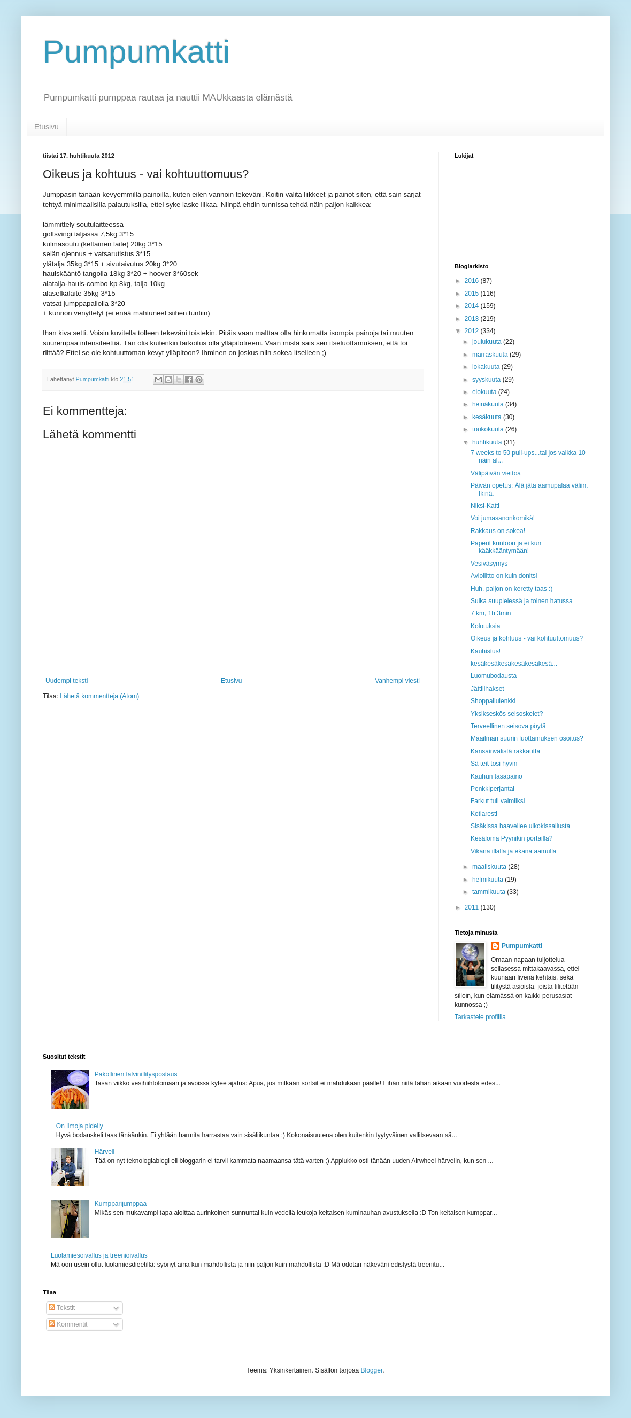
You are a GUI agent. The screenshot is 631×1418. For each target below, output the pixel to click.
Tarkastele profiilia (480, 1017)
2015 (473, 293)
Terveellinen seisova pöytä (508, 726)
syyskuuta (487, 379)
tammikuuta (489, 892)
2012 (473, 331)
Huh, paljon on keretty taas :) (511, 588)
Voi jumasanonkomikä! (503, 518)
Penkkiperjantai (492, 788)
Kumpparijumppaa (121, 1203)
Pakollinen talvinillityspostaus (136, 1074)
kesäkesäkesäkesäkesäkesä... (514, 663)
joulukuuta (487, 341)
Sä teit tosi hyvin (494, 763)
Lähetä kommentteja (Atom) (99, 696)
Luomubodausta (494, 676)
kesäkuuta (487, 417)
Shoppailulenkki (493, 701)
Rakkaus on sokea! (498, 531)
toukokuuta (488, 429)
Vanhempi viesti (397, 680)
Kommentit (68, 1324)
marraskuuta (491, 354)
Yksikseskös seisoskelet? (507, 714)
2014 (473, 306)
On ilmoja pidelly (79, 1126)
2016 (473, 280)
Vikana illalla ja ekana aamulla (514, 851)
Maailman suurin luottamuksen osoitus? (527, 738)
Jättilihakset (487, 688)
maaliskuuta (490, 866)
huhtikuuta (488, 442)
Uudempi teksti (66, 680)
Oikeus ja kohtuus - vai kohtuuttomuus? (527, 638)
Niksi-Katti (485, 506)
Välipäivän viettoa (496, 473)
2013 (473, 318)
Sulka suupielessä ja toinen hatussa (522, 601)
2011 (473, 907)
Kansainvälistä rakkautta (505, 751)
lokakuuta (487, 367)
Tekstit (62, 1308)
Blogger (372, 1370)
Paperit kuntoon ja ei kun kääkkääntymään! (506, 547)
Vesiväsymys (489, 563)
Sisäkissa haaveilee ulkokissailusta (520, 826)
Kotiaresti (484, 814)
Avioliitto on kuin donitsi (504, 576)
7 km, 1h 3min (491, 613)
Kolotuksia (485, 626)
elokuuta (485, 392)
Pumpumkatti (136, 52)
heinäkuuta (488, 404)
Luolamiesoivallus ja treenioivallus (99, 1255)
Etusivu (46, 126)
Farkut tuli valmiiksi (498, 801)
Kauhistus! (486, 651)
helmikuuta (488, 879)
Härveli (104, 1151)
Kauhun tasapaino (496, 776)
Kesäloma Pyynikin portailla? (511, 838)
